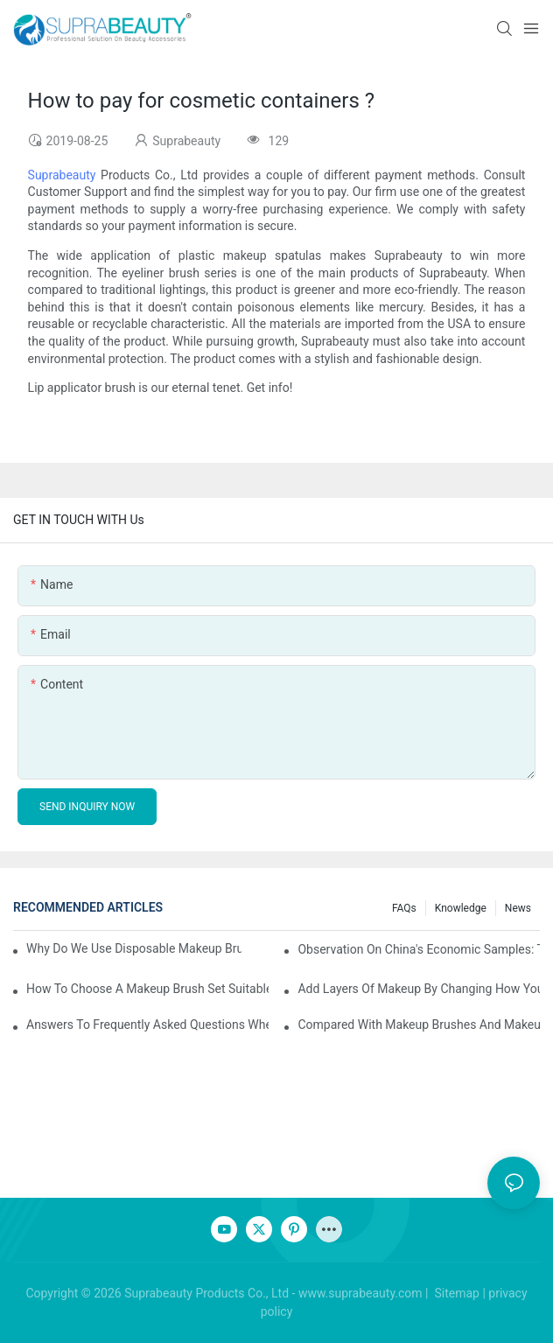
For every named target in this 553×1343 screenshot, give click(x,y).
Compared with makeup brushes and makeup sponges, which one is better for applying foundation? (419, 1025)
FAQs (404, 908)
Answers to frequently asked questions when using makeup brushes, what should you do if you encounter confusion (147, 1025)
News (518, 908)
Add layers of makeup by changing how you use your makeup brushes (419, 989)
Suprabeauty (62, 175)
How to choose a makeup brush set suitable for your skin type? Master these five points (147, 989)
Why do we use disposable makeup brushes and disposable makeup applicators (134, 948)
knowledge (460, 908)
